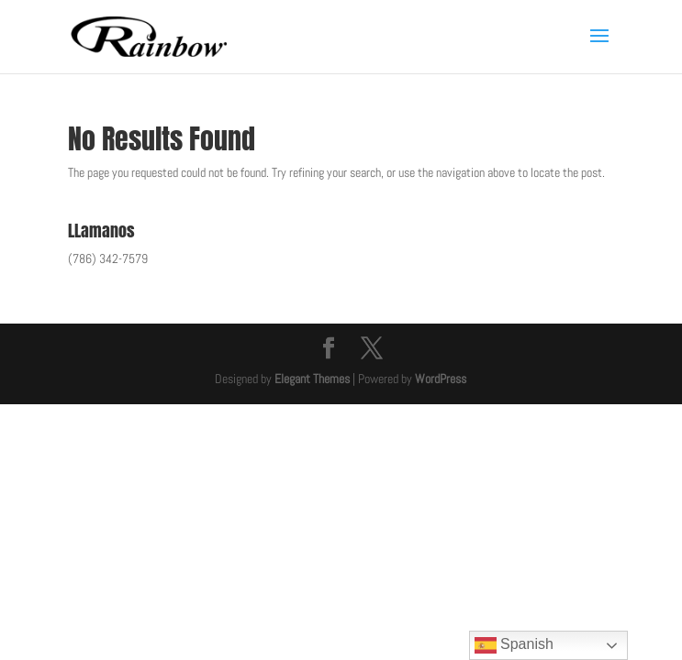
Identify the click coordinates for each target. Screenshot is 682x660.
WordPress (440, 378)
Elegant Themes (312, 378)
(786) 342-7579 (108, 258)
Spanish (514, 645)
